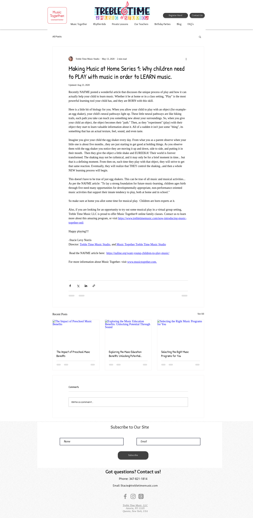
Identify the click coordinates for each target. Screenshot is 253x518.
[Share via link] (93, 285)
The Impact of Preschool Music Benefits (73, 354)
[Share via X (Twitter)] (78, 285)
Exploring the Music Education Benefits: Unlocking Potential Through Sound (125, 354)
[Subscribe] (133, 455)
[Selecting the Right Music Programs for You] (180, 333)
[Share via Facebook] (70, 285)
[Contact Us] (197, 15)
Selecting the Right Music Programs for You (175, 354)
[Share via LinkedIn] (85, 285)
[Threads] (141, 496)
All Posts (56, 36)
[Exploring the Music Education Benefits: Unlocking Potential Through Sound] (128, 333)
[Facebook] (125, 496)
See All (200, 314)
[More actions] (186, 59)
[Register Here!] (175, 15)
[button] (200, 36)
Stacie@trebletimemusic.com (139, 485)
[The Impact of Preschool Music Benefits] (76, 333)
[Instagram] (133, 496)
